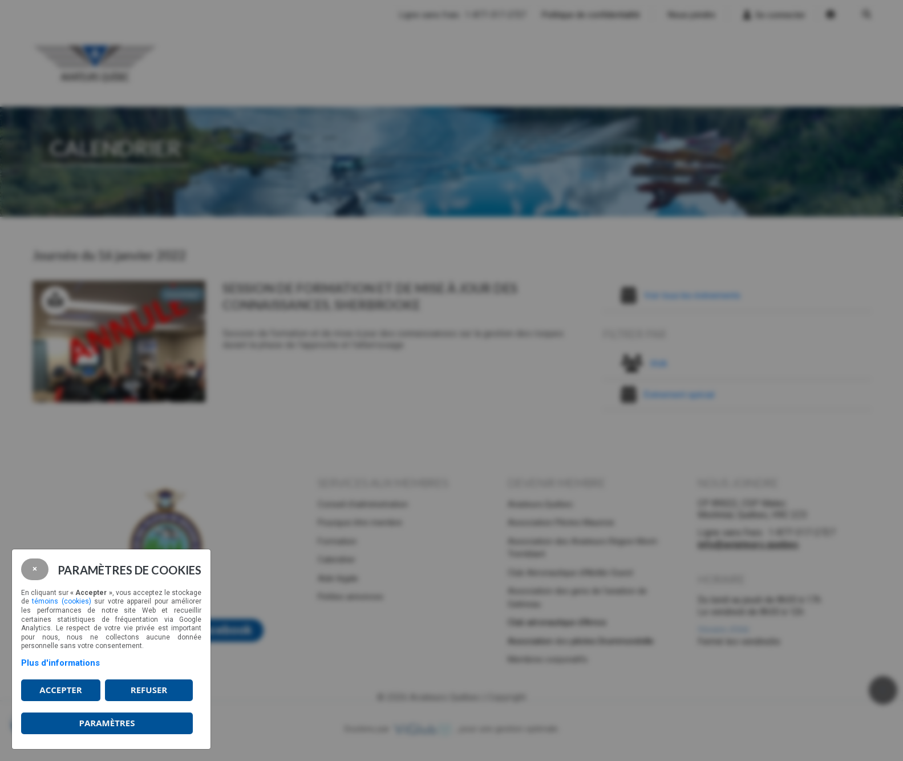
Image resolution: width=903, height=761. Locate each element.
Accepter (60, 689)
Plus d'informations (60, 663)
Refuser (149, 689)
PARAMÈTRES (107, 722)
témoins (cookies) (61, 601)
